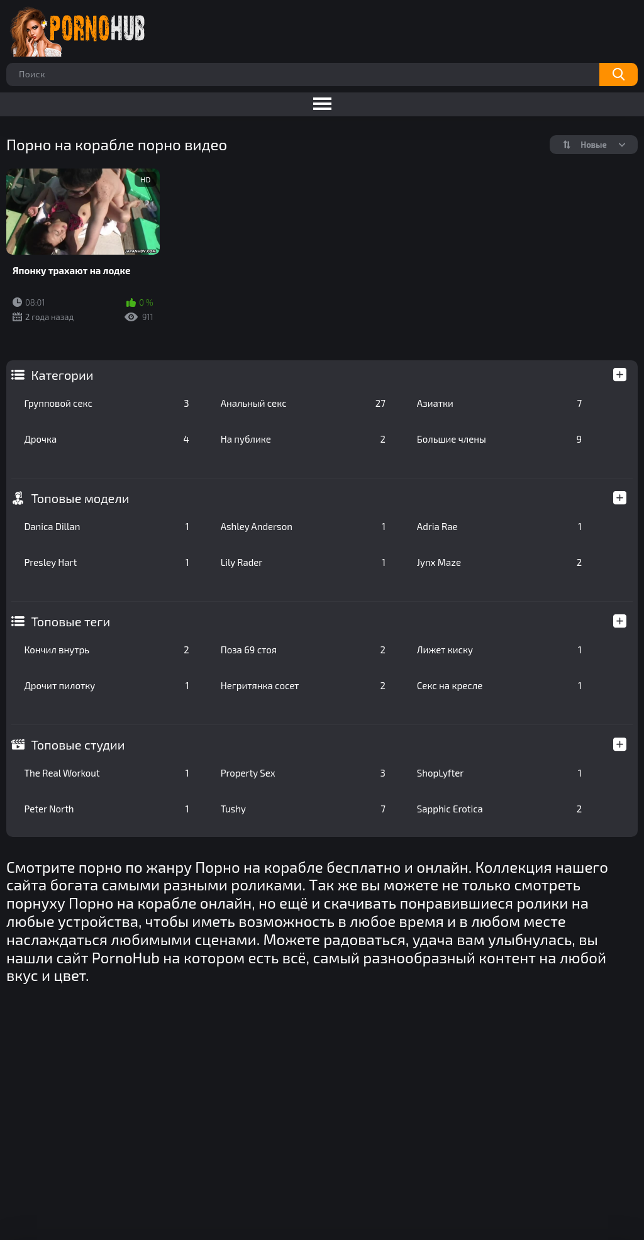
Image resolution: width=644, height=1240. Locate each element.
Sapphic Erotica (499, 808)
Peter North (106, 808)
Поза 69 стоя (303, 649)
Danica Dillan (106, 526)
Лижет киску (499, 649)
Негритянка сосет (303, 685)
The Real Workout (106, 772)
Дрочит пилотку (106, 685)
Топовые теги (70, 621)
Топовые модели (80, 498)
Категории (62, 374)
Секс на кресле (499, 685)
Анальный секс (303, 403)
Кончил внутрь (106, 649)
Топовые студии (78, 744)
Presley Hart (106, 562)
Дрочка (106, 439)
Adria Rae (499, 526)
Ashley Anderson (303, 526)
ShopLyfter (499, 772)
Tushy (303, 808)
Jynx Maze (499, 562)
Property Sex (303, 772)
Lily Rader (303, 562)
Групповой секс (106, 403)
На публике (303, 439)
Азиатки (499, 403)
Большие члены (499, 439)
